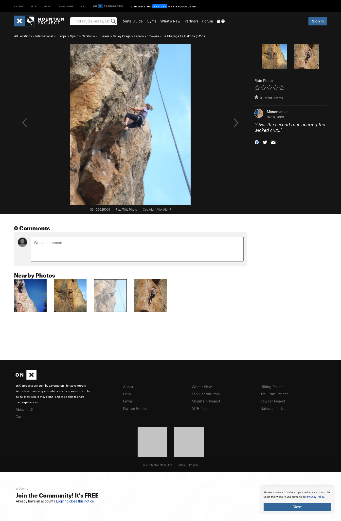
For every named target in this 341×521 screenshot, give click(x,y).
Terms (181, 464)
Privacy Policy (315, 497)
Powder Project (272, 401)
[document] (297, 500)
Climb (18, 6)
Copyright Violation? (157, 209)
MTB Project (202, 408)
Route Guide (132, 21)
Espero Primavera (146, 36)
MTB (34, 6)
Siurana (103, 36)
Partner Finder (135, 408)
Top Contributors (206, 394)
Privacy (193, 464)
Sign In (318, 21)
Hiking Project (272, 386)
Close (297, 506)
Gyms (151, 21)
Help (127, 394)
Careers (22, 416)
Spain (74, 36)
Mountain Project (206, 401)
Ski (83, 6)
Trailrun (66, 6)
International (44, 36)
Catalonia (88, 36)
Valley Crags (121, 36)
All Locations (23, 36)
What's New (170, 21)
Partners (191, 21)
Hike (47, 6)
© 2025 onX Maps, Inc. (158, 464)
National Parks (272, 408)
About (128, 386)
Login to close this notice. (75, 501)
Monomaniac (277, 111)
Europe (61, 36)
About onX (24, 409)
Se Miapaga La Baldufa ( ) (183, 36)
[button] (256, 141)
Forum (207, 21)
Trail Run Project (274, 394)
